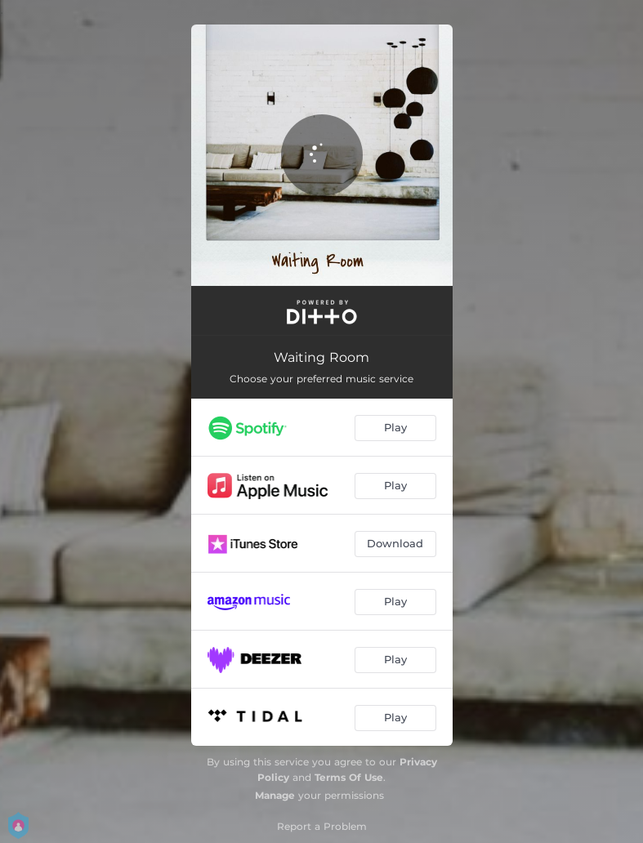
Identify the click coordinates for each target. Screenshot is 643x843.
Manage (275, 795)
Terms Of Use (349, 777)
